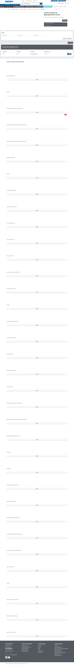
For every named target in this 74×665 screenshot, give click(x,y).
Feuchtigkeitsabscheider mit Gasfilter (13, 272)
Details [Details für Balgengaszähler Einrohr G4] (37, 374)
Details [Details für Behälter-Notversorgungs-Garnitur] (37, 603)
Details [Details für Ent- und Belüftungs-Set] (37, 226)
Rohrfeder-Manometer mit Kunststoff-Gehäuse (15, 108)
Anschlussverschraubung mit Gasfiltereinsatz (14, 403)
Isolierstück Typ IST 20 (10, 239)
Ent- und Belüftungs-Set (11, 223)
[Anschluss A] (9, 36)
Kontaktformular (14, 654)
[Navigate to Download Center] (29, 0)
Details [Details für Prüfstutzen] (37, 455)
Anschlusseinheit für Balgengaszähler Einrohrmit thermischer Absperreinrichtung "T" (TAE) (10, 47)
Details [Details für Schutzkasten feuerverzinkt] (37, 341)
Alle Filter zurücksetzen (67, 38)
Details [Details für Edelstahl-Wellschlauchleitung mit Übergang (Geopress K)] (37, 128)
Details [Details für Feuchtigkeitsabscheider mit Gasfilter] (37, 275)
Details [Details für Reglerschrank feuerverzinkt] (37, 636)
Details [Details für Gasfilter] (37, 95)
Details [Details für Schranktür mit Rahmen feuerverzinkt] (37, 521)
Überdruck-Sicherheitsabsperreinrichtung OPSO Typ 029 (16, 419)
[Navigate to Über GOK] (55, 7)
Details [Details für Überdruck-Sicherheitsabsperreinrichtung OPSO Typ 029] (37, 423)
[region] (24, 13)
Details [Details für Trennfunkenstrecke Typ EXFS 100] (37, 488)
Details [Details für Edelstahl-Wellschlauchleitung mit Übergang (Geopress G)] (37, 144)
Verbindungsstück (10, 386)
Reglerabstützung (10, 354)
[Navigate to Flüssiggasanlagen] (8, 7)
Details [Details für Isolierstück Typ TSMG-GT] (37, 292)
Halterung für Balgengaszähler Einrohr (13, 435)
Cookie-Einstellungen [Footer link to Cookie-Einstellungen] (58, 655)
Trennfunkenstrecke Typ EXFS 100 (12, 484)
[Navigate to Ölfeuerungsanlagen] (29, 7)
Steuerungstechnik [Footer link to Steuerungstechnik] (25, 651)
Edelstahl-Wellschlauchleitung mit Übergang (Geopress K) (17, 124)
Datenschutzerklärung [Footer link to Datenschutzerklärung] (58, 647)
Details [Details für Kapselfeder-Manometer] (37, 161)
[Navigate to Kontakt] (23, 0)
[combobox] (31, 4)
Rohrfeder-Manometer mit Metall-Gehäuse (14, 550)
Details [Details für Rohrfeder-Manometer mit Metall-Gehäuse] (37, 554)
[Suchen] (41, 4)
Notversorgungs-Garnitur (11, 75)
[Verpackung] (41, 36)
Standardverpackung (34, 53)
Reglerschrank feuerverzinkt (11, 632)
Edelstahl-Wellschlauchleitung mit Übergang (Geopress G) (17, 141)
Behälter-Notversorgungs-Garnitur (13, 599)
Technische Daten (48, 25)
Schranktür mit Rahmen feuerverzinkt (13, 517)
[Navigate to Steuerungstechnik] (48, 7)
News (39, 648)
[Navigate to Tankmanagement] (38, 7)
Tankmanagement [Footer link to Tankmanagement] (25, 649)
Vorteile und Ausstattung (49, 23)
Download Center (41, 651)
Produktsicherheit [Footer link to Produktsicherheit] (57, 653)
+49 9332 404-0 (8, 648)
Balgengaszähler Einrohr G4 (11, 370)
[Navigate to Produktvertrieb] (62, 0)
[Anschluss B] (25, 36)
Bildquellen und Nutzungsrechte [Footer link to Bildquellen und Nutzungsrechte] (60, 652)
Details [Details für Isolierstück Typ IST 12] (37, 259)
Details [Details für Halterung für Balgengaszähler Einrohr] (37, 439)
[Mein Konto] (67, 3)
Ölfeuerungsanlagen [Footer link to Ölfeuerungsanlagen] (25, 648)
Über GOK (39, 645)
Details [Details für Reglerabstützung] (37, 357)
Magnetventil (9, 468)
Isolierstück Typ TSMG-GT (11, 288)
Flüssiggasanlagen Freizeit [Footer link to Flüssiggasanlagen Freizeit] (26, 647)
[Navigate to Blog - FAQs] (35, 0)
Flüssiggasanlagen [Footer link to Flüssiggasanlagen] (25, 645)
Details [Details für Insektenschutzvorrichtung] (37, 194)
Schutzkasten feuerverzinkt (11, 337)
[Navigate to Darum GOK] (54, 0)
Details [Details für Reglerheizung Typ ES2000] (37, 505)
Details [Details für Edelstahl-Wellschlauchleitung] (37, 619)
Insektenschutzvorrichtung (11, 190)
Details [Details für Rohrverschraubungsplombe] (37, 210)
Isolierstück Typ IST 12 (10, 255)
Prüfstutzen (9, 452)
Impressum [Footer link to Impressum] (56, 645)
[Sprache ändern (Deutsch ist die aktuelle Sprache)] (68, 1)
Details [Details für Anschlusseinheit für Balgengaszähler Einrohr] (37, 537)
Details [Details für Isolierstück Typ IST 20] (37, 243)
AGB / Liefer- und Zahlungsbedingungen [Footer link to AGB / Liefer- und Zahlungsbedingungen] (61, 648)
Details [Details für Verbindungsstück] (37, 390)
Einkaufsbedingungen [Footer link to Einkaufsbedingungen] (58, 649)
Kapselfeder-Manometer (11, 157)
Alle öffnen (65, 20)
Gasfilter (8, 92)
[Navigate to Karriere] (61, 7)
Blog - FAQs (40, 652)
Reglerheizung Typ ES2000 (11, 501)
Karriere (39, 647)
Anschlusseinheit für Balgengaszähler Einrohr (15, 534)
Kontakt (39, 649)
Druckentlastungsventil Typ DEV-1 (12, 321)
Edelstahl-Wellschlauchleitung (12, 615)
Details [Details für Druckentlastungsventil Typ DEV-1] (37, 325)
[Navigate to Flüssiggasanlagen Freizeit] (19, 7)
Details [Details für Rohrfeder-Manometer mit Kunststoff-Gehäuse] (37, 112)
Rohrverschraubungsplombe (12, 206)
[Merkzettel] (61, 3)
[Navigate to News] (65, 7)
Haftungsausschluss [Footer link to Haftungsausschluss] (57, 651)
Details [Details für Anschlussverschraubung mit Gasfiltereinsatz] (37, 406)
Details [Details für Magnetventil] (37, 472)
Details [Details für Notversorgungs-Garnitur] (37, 79)
